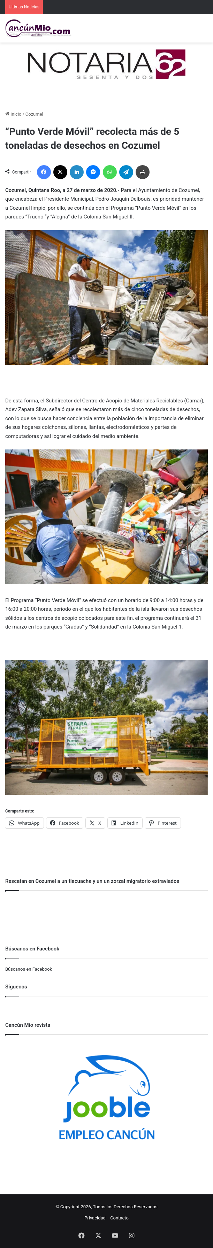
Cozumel (34, 114)
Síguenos (16, 987)
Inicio (13, 114)
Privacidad (95, 1217)
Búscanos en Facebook (28, 969)
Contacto (119, 1217)
